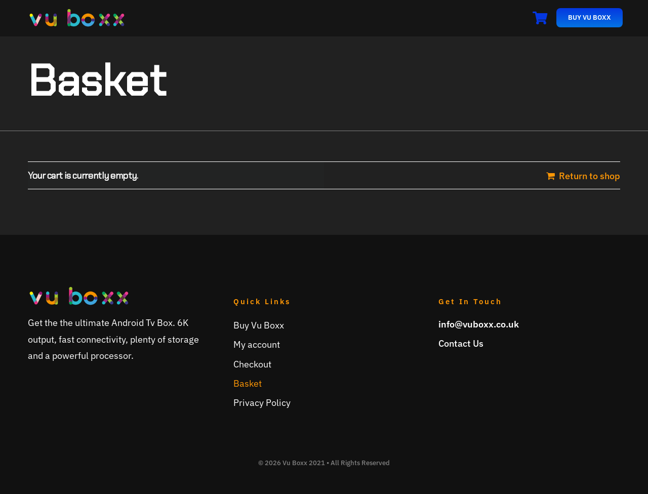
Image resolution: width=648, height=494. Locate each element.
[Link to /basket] (540, 17)
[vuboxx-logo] (76, 12)
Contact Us (460, 343)
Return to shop (589, 176)
